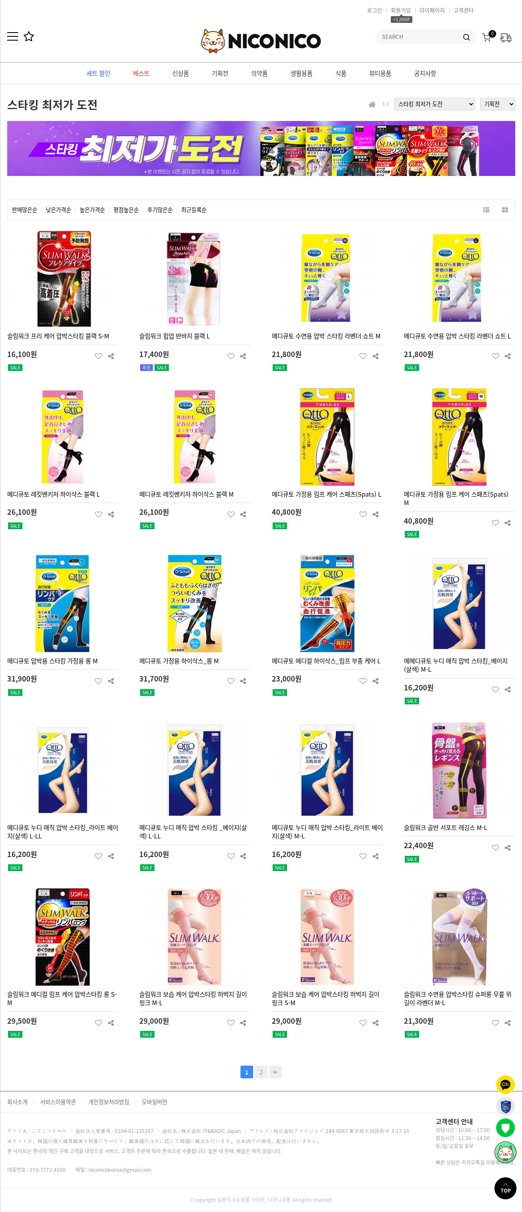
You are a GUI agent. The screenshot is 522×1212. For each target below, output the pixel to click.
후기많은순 (160, 209)
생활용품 (301, 73)
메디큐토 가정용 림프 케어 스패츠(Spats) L (326, 494)
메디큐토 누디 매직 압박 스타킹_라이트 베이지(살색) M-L (327, 832)
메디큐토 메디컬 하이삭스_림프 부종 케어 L (326, 660)
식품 (340, 73)
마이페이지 (432, 10)
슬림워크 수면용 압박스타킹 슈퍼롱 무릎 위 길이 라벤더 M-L (457, 998)
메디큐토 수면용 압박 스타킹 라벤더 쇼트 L (457, 336)
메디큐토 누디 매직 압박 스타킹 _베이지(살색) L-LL (193, 832)
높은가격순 (92, 209)
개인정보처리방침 (108, 1102)
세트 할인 (98, 73)
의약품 (259, 73)
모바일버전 (154, 1102)
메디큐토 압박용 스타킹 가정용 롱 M (52, 660)
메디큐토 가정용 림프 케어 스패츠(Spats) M (456, 498)
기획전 (220, 73)
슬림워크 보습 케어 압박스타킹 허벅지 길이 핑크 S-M (325, 998)
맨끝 (275, 1072)
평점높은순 (126, 209)
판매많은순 (24, 209)
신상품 (180, 73)
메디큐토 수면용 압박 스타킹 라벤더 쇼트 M (326, 336)
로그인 (374, 10)
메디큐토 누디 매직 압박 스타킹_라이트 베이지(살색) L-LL (62, 832)
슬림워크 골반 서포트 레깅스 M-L (445, 827)
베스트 (141, 73)
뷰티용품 (380, 73)
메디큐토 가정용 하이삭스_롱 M (179, 660)
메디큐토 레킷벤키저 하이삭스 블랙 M (186, 494)
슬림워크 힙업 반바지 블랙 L (174, 336)
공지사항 (425, 73)
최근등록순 (194, 209)
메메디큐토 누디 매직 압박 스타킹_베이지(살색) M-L (456, 665)
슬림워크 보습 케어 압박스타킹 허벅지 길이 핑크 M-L (193, 998)
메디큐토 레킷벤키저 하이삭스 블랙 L (53, 494)
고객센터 (463, 10)
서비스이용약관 (58, 1102)
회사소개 (17, 1102)
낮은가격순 (58, 209)
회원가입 (401, 10)
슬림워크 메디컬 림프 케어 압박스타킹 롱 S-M (62, 998)
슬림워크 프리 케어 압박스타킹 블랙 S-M (58, 336)
